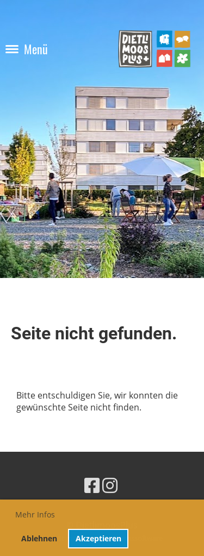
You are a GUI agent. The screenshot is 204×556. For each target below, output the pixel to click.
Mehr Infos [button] (35, 514)
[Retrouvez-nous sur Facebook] (92, 485)
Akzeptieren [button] (98, 538)
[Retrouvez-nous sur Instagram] (110, 485)
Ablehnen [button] (39, 538)
